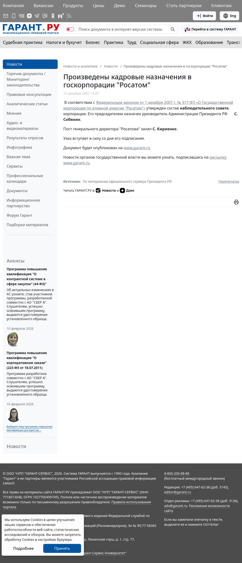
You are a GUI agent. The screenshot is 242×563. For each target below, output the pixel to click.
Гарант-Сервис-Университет (103, 553)
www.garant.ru (137, 147)
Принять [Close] (62, 548)
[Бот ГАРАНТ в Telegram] (45, 16)
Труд (131, 42)
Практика (113, 42)
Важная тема (18, 156)
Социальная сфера (159, 42)
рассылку (218, 157)
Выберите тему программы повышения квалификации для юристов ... (29, 428)
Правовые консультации (29, 94)
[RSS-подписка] (69, 16)
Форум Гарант (19, 215)
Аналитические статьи (27, 103)
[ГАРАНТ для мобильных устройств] (14, 16)
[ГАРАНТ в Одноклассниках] (53, 16)
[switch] (70, 29)
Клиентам (221, 5)
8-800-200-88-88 (176, 473)
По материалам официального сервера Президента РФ (127, 181)
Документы (17, 190)
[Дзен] (29, 15)
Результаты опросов (25, 137)
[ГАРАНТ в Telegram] (37, 16)
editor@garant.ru (177, 492)
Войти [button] (204, 16)
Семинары (146, 5)
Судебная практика (23, 42)
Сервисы (15, 166)
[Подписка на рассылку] (6, 16)
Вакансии (43, 5)
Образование (209, 42)
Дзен (127, 190)
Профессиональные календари (25, 178)
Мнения (14, 113)
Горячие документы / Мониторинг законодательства (26, 79)
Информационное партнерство (23, 203)
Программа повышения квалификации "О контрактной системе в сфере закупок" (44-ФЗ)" (27, 276)
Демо (119, 5)
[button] (210, 29)
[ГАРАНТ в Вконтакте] (22, 16)
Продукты (73, 5)
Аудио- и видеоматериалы (22, 125)
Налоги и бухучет (64, 42)
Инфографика (19, 147)
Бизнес (93, 42)
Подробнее (23, 548)
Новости (14, 64)
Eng (229, 16)
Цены (98, 5)
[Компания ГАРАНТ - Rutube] (61, 16)
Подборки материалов (27, 224)
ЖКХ (187, 42)
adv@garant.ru (175, 506)
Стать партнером (184, 5)
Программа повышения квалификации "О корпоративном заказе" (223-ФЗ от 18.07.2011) (27, 360)
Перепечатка (228, 181)
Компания (13, 5)
